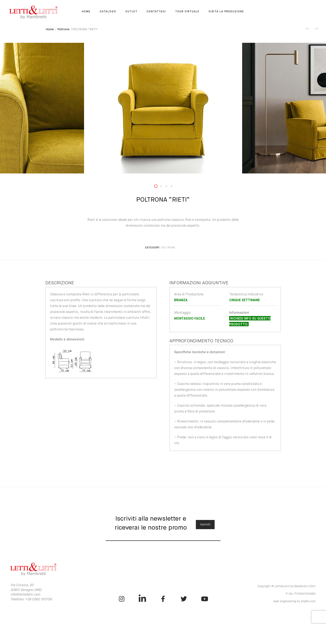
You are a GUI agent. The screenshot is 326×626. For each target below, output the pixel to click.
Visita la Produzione (226, 11)
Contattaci (156, 11)
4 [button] (174, 187)
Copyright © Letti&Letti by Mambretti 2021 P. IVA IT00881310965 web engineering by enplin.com (286, 594)
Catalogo (108, 11)
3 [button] (169, 187)
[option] (163, 108)
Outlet (131, 11)
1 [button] (158, 187)
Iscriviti (205, 524)
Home (86, 11)
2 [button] (163, 187)
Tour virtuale (187, 11)
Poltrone (63, 29)
